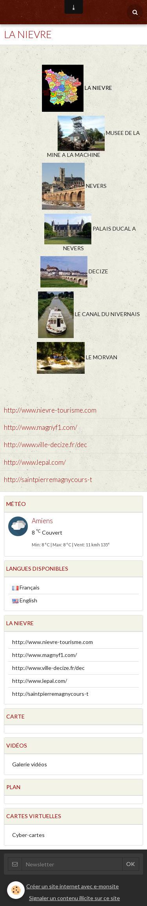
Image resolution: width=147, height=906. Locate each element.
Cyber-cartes (28, 834)
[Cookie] (16, 890)
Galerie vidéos (29, 764)
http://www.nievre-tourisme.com (50, 410)
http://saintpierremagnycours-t (48, 479)
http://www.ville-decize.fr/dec (45, 445)
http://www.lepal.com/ (35, 462)
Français (26, 587)
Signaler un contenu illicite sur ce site (74, 898)
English (24, 600)
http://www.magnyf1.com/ (40, 427)
